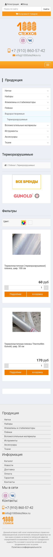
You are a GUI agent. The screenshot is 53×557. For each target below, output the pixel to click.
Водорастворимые (14, 113)
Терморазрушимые (17, 119)
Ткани (8, 142)
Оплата (8, 473)
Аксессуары (11, 136)
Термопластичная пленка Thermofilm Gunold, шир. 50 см (24, 345)
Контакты (9, 482)
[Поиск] (22, 9)
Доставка (9, 469)
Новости (8, 465)
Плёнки (9, 108)
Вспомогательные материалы (20, 125)
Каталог (8, 461)
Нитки (8, 90)
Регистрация (12, 4)
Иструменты (11, 131)
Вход (24, 4)
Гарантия (9, 477)
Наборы (9, 96)
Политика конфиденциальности (26, 547)
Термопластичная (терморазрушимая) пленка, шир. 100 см (25, 267)
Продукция (13, 80)
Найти (46, 9)
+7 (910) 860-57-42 (26, 50)
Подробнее (15, 294)
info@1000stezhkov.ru (27, 55)
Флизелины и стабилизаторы (20, 102)
